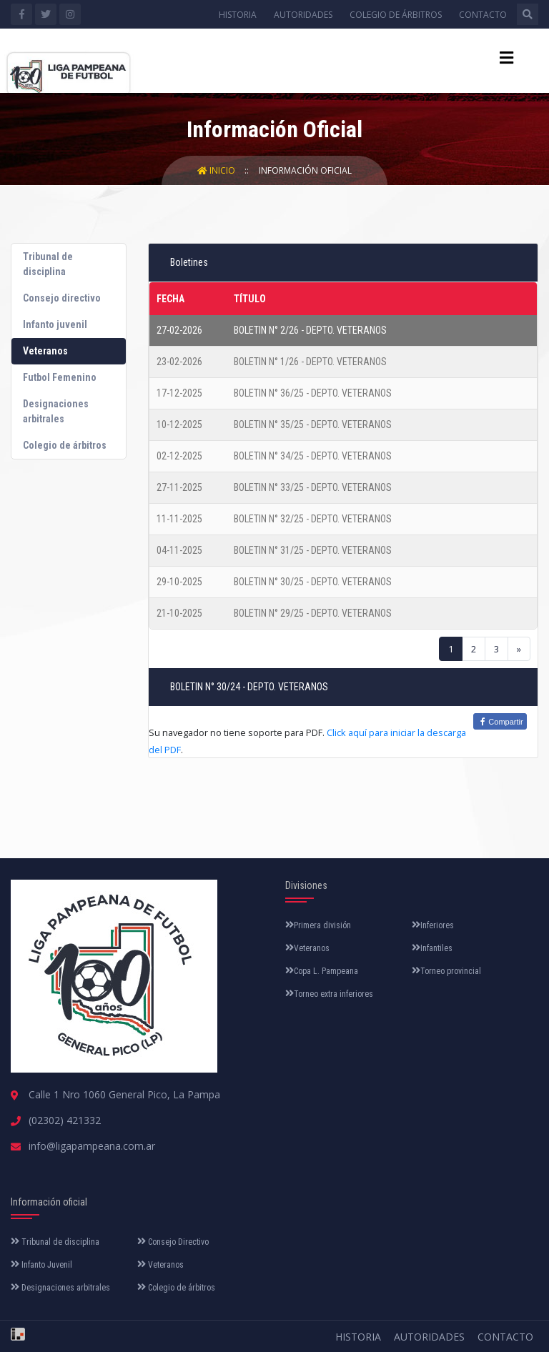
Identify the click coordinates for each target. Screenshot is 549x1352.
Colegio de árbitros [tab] (65, 445)
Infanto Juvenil (41, 1265)
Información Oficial (305, 170)
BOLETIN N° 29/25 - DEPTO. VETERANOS (313, 613)
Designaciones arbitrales (60, 1288)
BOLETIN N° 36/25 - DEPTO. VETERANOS (313, 393)
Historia (238, 15)
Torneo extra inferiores (329, 994)
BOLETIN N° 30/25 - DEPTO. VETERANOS (313, 581)
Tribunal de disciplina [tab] (48, 264)
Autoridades (303, 15)
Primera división (318, 925)
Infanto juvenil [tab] (55, 324)
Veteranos (307, 948)
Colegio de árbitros (396, 15)
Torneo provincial (446, 971)
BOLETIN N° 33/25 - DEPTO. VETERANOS (313, 487)
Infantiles (432, 948)
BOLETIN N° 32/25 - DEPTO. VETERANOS (313, 519)
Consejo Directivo (173, 1242)
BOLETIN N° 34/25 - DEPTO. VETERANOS (313, 456)
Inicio (217, 170)
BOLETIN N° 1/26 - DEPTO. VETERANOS (310, 361)
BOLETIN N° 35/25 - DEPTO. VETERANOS (313, 424)
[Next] (519, 649)
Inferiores (433, 925)
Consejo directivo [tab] (62, 298)
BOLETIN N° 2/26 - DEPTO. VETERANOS (310, 330)
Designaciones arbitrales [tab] (56, 411)
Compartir (500, 721)
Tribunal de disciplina (55, 1242)
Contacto (483, 15)
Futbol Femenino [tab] (60, 377)
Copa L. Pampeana (321, 971)
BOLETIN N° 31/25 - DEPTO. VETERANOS (313, 550)
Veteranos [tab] (45, 351)
